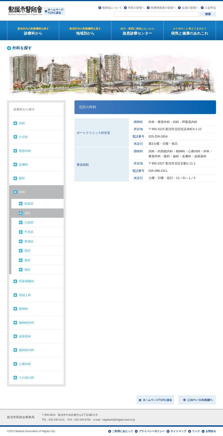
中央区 (29, 232)
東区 (27, 260)
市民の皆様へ (136, 7)
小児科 (23, 137)
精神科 (23, 308)
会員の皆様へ (190, 7)
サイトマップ (178, 431)
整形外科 (25, 151)
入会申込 (210, 7)
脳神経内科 (26, 350)
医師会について (112, 7)
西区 (27, 250)
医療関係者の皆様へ (163, 7)
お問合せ (211, 431)
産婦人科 (25, 295)
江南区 (29, 222)
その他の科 (26, 377)
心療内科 (25, 364)
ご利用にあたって (122, 431)
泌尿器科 (25, 336)
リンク (196, 431)
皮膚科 (23, 164)
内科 (22, 123)
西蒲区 (29, 241)
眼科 (22, 178)
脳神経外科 (26, 322)
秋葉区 (29, 203)
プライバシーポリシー (152, 431)
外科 (22, 192)
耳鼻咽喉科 (26, 281)
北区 (27, 213)
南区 (27, 269)
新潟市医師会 (36, 10)
